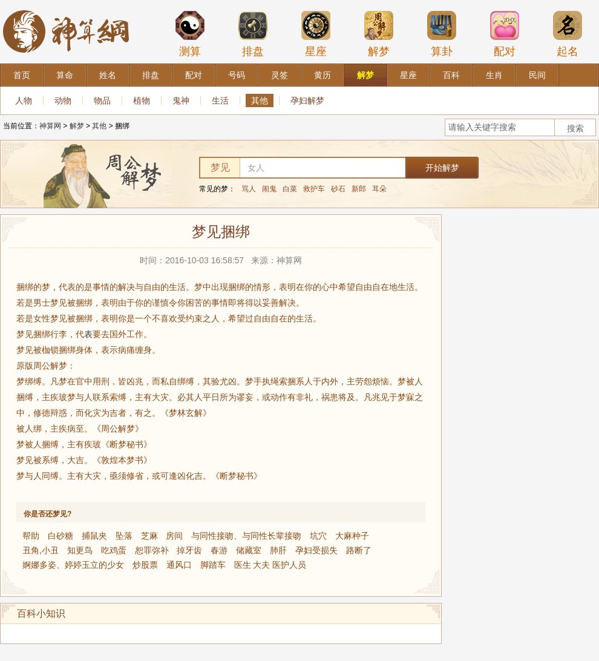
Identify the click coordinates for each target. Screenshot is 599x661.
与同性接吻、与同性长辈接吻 (246, 536)
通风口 (179, 565)
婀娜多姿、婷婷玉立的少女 (73, 565)
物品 (102, 100)
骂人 (248, 189)
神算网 (50, 126)
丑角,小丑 (40, 550)
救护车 (314, 189)
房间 (174, 536)
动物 (62, 100)
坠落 (124, 536)
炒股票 (145, 565)
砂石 (338, 189)
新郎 (359, 189)
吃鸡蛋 (113, 550)
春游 (219, 550)
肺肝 (278, 550)
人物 (23, 100)
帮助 (30, 536)
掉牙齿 (189, 550)
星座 (315, 34)
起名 (567, 34)
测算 (190, 34)
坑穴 (318, 536)
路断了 (359, 550)
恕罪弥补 (152, 550)
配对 (504, 34)
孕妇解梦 (307, 100)
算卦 (441, 34)
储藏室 (248, 550)
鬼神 (180, 100)
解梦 (378, 34)
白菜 (290, 189)
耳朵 (379, 189)
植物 (141, 100)
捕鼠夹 (94, 536)
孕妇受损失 (316, 550)
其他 (259, 100)
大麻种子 (352, 536)
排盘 (252, 34)
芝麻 (149, 536)
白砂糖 (60, 536)
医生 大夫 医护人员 (270, 565)
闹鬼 (269, 189)
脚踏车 (213, 565)
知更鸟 (80, 550)
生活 (220, 100)
